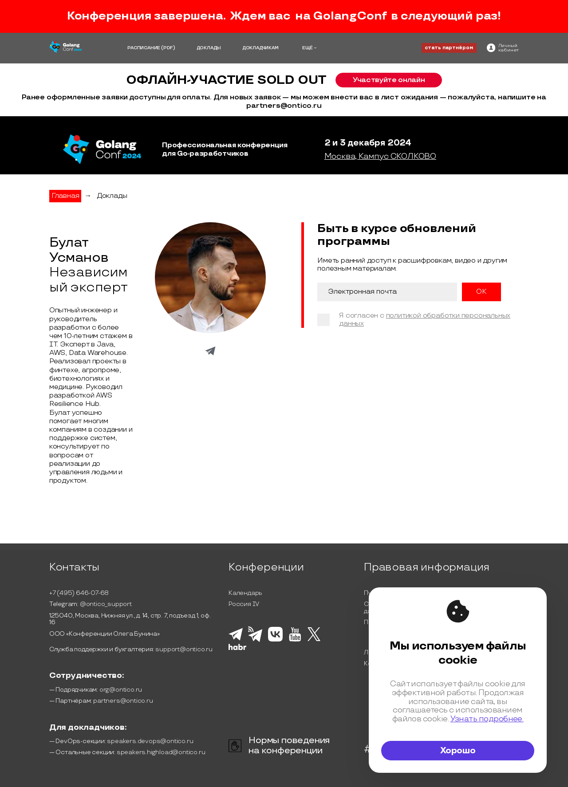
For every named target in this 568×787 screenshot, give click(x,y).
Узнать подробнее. (487, 719)
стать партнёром (449, 48)
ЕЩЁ (307, 48)
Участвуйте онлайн (389, 79)
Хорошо (458, 750)
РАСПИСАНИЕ (143, 48)
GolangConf (350, 16)
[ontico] (503, 47)
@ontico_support (106, 604)
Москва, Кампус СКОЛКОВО (380, 156)
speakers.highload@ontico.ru (161, 752)
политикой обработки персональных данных (424, 319)
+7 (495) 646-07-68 (79, 593)
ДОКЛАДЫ (209, 48)
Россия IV (244, 604)
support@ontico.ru (184, 649)
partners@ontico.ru (123, 700)
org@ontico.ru (120, 689)
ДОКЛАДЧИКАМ (260, 48)
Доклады (112, 196)
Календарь (245, 593)
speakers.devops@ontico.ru (150, 741)
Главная (65, 196)
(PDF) (168, 48)
